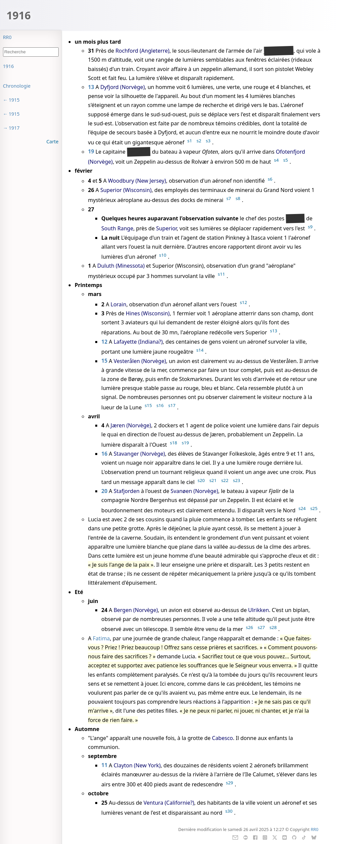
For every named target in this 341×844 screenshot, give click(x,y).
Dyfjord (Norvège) (122, 87)
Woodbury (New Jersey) (137, 181)
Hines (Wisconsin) (148, 313)
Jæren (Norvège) (131, 425)
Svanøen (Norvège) (194, 491)
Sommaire (14, 66)
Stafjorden (127, 491)
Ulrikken (258, 610)
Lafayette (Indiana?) (138, 341)
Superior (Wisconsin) (126, 190)
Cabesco (222, 738)
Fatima (101, 638)
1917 (14, 128)
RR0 (7, 37)
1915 (14, 100)
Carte (52, 141)
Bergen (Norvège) (136, 610)
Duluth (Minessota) (121, 265)
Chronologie (17, 86)
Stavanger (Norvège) (139, 453)
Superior (166, 228)
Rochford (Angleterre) (143, 50)
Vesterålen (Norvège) (140, 361)
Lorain (118, 304)
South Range (117, 228)
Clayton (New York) (137, 765)
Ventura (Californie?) (169, 802)
